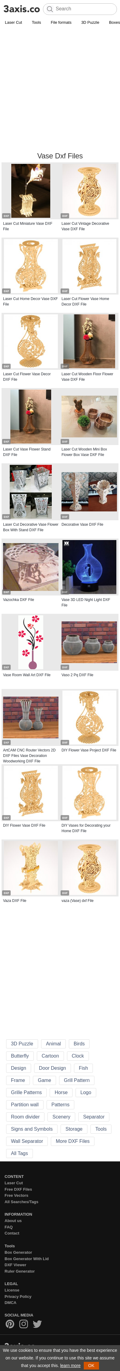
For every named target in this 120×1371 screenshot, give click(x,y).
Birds (79, 1043)
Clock (78, 1055)
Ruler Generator (20, 1271)
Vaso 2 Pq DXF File (77, 675)
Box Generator (18, 1252)
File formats (61, 22)
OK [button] (91, 1365)
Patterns (60, 1104)
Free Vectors (16, 1195)
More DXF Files (73, 1141)
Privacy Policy (18, 1296)
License (12, 1290)
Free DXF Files (18, 1189)
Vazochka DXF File (18, 600)
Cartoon (50, 1055)
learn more (70, 1365)
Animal (53, 1043)
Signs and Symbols (32, 1129)
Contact (12, 1233)
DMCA (10, 1302)
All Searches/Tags (21, 1202)
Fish (83, 1068)
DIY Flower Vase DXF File (24, 825)
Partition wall (25, 1104)
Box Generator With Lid (27, 1258)
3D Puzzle (90, 22)
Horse (61, 1092)
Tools (36, 22)
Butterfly (20, 1055)
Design (18, 1068)
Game (44, 1080)
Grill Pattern (77, 1080)
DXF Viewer (15, 1265)
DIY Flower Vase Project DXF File (89, 750)
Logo (85, 1092)
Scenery (61, 1116)
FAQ (9, 1227)
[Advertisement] (60, 89)
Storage (74, 1129)
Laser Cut (13, 22)
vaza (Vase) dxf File (78, 901)
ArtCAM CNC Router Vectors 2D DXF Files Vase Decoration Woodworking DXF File (29, 755)
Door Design (52, 1068)
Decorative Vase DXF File (82, 524)
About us (13, 1220)
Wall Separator (27, 1141)
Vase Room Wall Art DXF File (27, 675)
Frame (18, 1080)
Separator (93, 1116)
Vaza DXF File (14, 901)
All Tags (19, 1153)
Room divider (25, 1116)
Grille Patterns (26, 1092)
